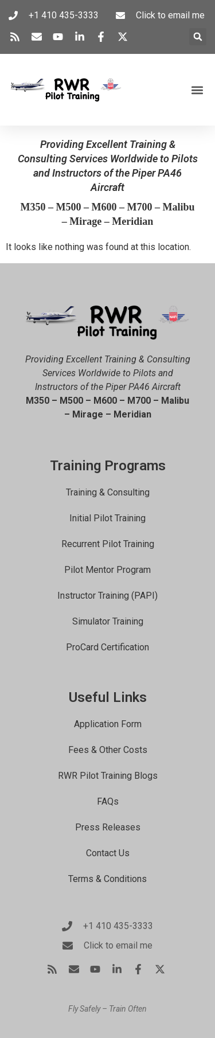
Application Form (108, 724)
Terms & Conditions (107, 878)
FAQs (108, 801)
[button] (197, 36)
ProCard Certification (107, 647)
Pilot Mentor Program (107, 569)
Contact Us (108, 853)
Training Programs (108, 466)
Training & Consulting (108, 492)
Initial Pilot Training (107, 518)
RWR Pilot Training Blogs (108, 775)
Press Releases (107, 827)
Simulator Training (107, 621)
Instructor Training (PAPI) (107, 595)
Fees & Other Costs (107, 749)
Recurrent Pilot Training (107, 543)
